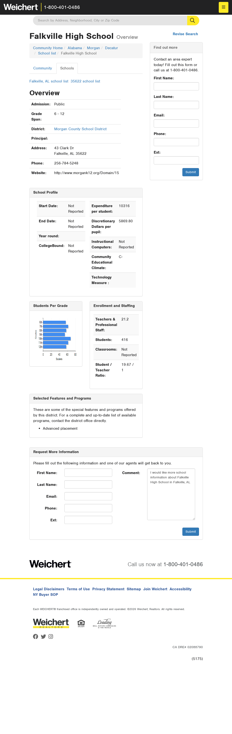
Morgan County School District (80, 129)
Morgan (93, 48)
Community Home (48, 48)
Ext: (157, 152)
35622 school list (85, 81)
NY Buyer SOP (45, 594)
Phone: (160, 133)
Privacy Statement (108, 589)
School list (47, 53)
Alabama (75, 48)
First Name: (164, 78)
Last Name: (164, 96)
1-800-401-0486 (62, 7)
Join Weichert (155, 589)
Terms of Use (78, 589)
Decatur (111, 48)
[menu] (223, 7)
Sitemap (134, 589)
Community (42, 68)
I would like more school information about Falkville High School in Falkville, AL (171, 494)
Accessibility (181, 589)
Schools (67, 68)
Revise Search (185, 34)
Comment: (131, 472)
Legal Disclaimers (48, 589)
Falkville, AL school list (48, 81)
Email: (159, 115)
